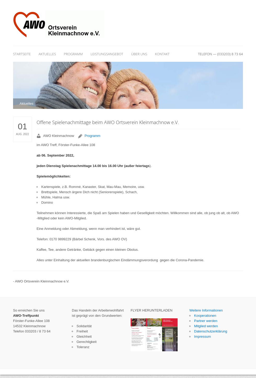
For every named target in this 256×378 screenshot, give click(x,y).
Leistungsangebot (107, 54)
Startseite (22, 54)
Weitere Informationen (206, 310)
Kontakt (162, 54)
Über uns (139, 54)
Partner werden (205, 321)
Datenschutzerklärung (210, 331)
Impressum (202, 336)
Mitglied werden (206, 326)
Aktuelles (47, 54)
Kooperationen (205, 316)
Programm (73, 54)
